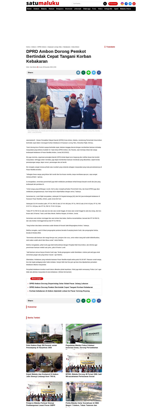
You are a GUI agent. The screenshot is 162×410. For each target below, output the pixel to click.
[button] (134, 8)
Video (100, 9)
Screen (113, 4)
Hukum (51, 9)
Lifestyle (77, 9)
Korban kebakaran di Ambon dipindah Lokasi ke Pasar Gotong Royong (59, 291)
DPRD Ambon (42, 47)
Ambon (36, 9)
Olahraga (86, 9)
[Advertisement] (81, 26)
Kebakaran (66, 47)
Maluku (44, 9)
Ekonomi (68, 9)
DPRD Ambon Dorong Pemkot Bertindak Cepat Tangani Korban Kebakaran (61, 287)
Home (29, 9)
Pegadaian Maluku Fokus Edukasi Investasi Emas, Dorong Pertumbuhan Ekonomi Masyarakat (82, 347)
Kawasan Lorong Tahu (55, 47)
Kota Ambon (75, 47)
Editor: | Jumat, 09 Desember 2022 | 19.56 (41, 67)
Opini (116, 9)
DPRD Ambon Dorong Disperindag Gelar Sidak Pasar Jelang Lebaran (58, 284)
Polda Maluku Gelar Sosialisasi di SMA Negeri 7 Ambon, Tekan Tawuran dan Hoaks (82, 405)
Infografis (108, 9)
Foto (94, 9)
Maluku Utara (125, 9)
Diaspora (59, 9)
